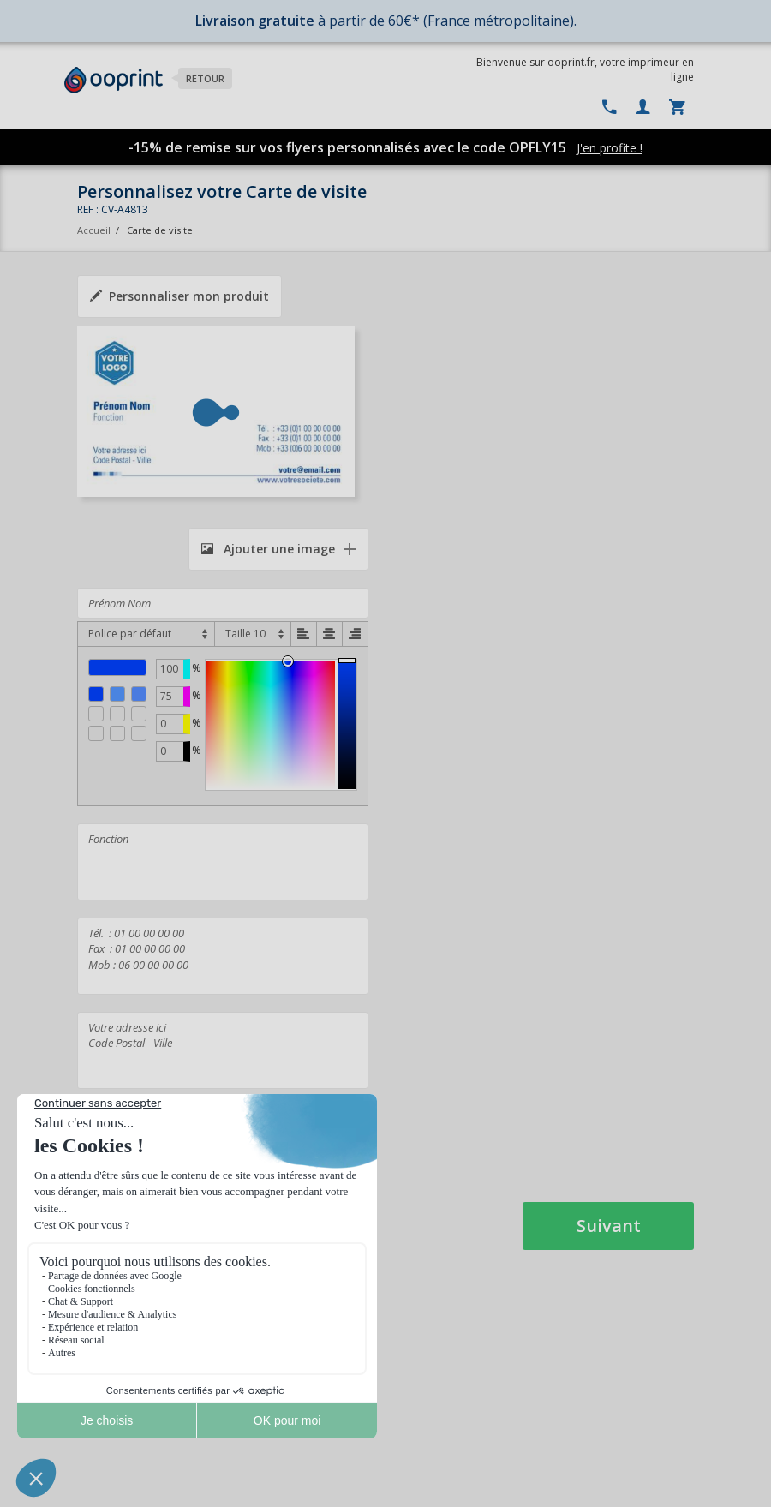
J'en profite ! (609, 148)
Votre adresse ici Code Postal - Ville (222, 1050)
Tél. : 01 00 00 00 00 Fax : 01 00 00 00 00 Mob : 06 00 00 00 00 (222, 956)
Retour (205, 78)
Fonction (222, 861)
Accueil (94, 230)
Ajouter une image (268, 549)
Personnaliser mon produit (179, 296)
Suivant (609, 1225)
